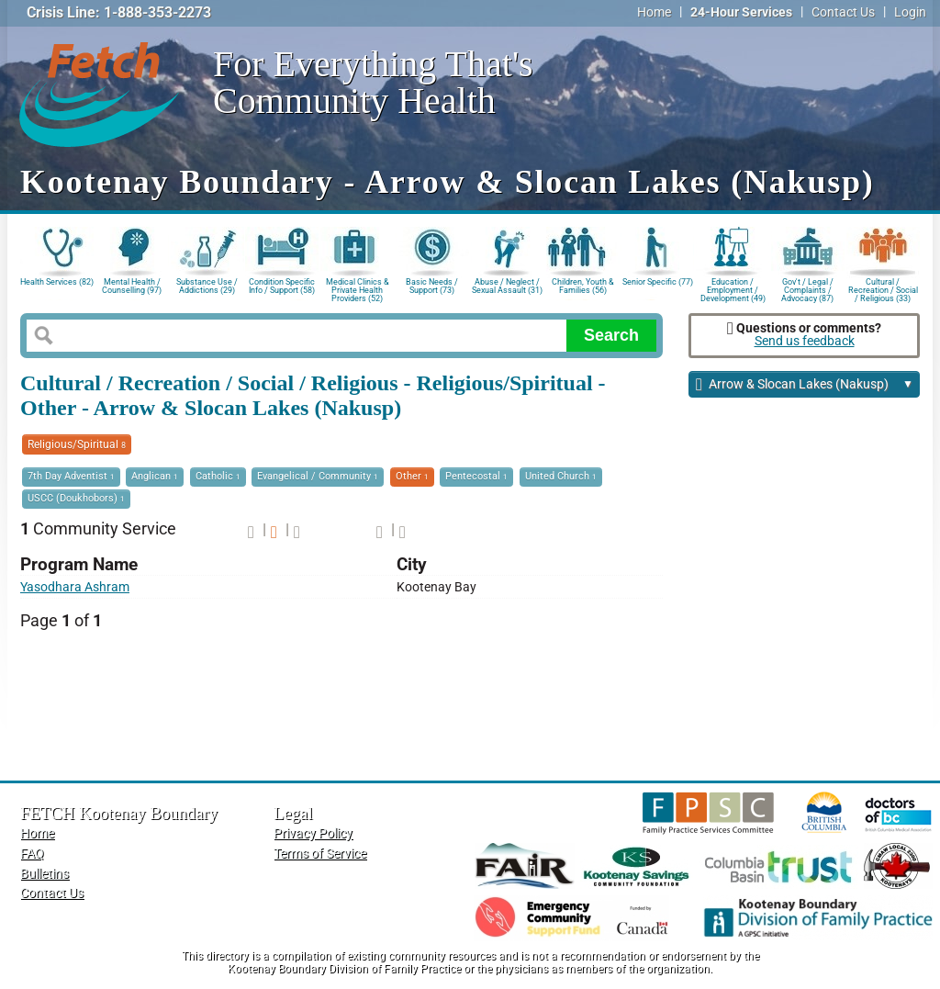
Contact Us (843, 12)
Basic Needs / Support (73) (432, 286)
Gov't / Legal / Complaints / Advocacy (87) (807, 288)
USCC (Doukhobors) (76, 498)
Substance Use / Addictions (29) (207, 286)
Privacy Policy (313, 833)
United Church (561, 476)
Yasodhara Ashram (74, 587)
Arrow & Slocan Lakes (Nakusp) (804, 385)
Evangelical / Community (317, 476)
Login (910, 12)
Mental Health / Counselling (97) (132, 286)
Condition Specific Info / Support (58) (282, 286)
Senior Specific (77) (657, 282)
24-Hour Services (741, 12)
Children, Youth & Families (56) (583, 286)
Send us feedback (805, 341)
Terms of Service (320, 853)
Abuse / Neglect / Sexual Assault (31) (507, 286)
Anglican (154, 476)
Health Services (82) (57, 282)
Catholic (218, 476)
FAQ (32, 853)
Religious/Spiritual (77, 444)
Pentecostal (476, 476)
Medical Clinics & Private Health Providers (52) (357, 288)
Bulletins (44, 874)
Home (654, 12)
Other (412, 476)
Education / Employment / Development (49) (733, 288)
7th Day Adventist (71, 476)
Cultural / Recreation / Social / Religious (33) (883, 288)
